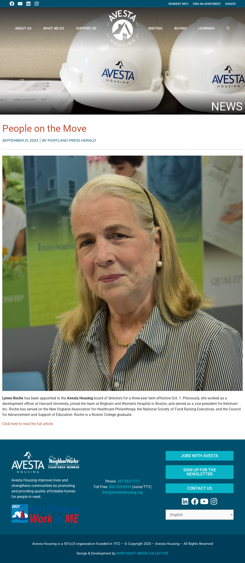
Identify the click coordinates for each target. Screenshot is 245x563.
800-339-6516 (120, 487)
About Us (23, 28)
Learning (206, 28)
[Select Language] (200, 515)
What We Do (53, 28)
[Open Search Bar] (228, 28)
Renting (155, 28)
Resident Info (178, 3)
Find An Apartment (207, 3)
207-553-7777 (128, 481)
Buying (180, 28)
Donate (230, 3)
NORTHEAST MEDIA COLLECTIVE (142, 553)
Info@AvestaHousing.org (122, 492)
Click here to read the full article (27, 424)
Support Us (86, 28)
